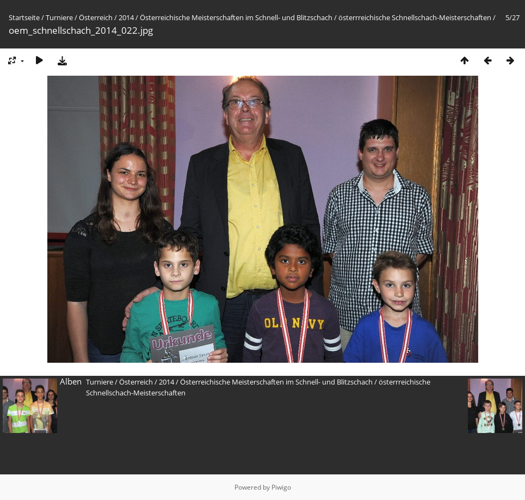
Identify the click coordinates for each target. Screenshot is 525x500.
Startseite (24, 17)
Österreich (96, 17)
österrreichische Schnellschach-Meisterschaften (414, 17)
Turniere (59, 17)
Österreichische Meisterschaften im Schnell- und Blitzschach (236, 17)
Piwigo (281, 487)
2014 (126, 17)
